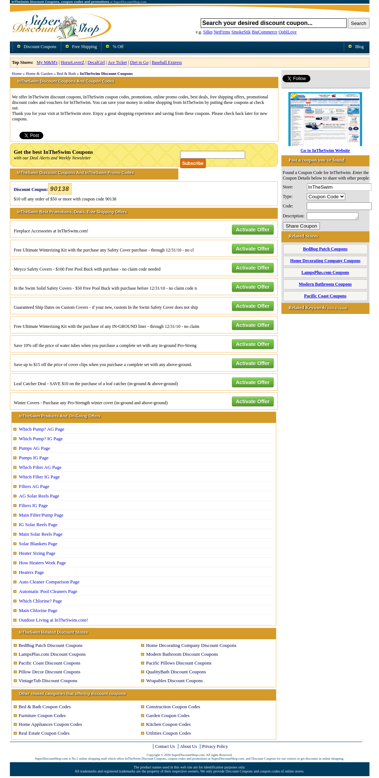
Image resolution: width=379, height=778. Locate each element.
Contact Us (165, 746)
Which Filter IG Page (39, 477)
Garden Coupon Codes (167, 715)
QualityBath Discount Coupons (176, 671)
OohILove (287, 32)
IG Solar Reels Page (38, 524)
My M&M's (47, 62)
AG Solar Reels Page (39, 496)
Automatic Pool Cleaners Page (48, 591)
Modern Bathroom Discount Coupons (182, 654)
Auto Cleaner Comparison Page (49, 582)
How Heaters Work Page (42, 562)
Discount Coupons (40, 46)
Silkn (207, 32)
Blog (359, 46)
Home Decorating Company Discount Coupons (191, 645)
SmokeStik (241, 32)
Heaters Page (31, 572)
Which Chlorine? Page (40, 601)
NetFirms (222, 32)
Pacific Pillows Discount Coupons (178, 663)
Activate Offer (253, 229)
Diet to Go (139, 62)
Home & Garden (39, 73)
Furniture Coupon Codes (42, 715)
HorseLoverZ (72, 62)
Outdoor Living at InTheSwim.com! (53, 620)
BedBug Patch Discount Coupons (51, 645)
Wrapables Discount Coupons (174, 680)
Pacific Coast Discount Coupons (50, 663)
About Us (188, 746)
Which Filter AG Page (40, 467)
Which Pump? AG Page (42, 429)
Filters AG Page (34, 486)
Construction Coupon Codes (173, 706)
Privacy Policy (215, 746)
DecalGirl (96, 62)
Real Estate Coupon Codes (44, 733)
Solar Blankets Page (38, 543)
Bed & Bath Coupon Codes (45, 706)
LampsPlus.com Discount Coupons (52, 654)
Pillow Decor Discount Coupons (50, 671)
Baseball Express (167, 62)
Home (17, 73)
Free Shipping (84, 46)
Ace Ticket (117, 62)
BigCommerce (264, 32)
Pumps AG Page (34, 448)
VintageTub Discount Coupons (48, 680)
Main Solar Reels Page (41, 534)
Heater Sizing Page (37, 553)
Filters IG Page (33, 505)
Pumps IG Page (34, 457)
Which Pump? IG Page (41, 438)
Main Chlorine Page (38, 610)
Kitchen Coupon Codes (168, 724)
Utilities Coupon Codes (168, 733)
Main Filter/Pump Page (41, 515)
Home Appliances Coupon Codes (50, 724)
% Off (118, 46)
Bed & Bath (66, 73)
